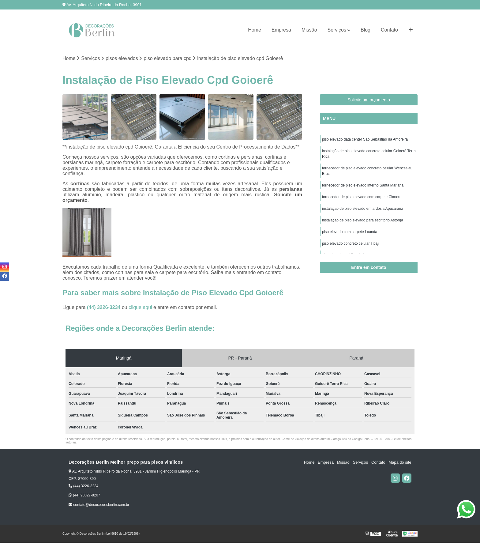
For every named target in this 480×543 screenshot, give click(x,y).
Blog (365, 29)
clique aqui (140, 307)
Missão (309, 29)
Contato (389, 29)
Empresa (281, 29)
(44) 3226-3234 (104, 307)
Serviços (337, 29)
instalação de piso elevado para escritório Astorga (362, 220)
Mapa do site (399, 462)
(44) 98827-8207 (84, 495)
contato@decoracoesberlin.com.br (99, 505)
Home (254, 29)
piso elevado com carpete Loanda (349, 232)
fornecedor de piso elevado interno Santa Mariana (362, 185)
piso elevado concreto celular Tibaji (350, 243)
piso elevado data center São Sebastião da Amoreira (365, 139)
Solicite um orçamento (368, 99)
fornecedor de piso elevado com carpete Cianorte (362, 197)
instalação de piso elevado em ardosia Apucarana (362, 208)
